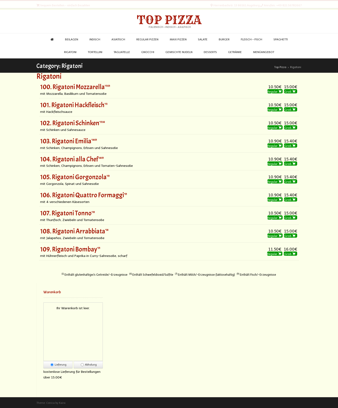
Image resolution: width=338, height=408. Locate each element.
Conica (50, 402)
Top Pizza (169, 20)
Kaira (62, 402)
